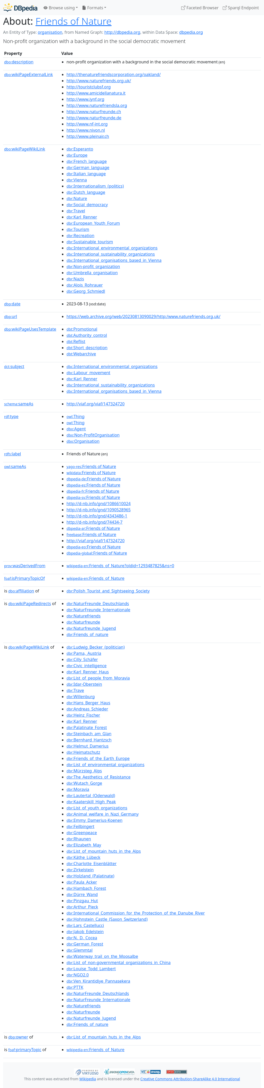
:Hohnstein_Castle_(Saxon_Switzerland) (107, 919)
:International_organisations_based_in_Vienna (114, 260)
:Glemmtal (80, 950)
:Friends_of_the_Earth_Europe (98, 758)
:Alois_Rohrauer (85, 285)
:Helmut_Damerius (88, 746)
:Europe (77, 155)
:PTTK (75, 987)
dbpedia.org (191, 32)
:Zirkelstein (80, 870)
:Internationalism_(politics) (95, 186)
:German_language (88, 167)
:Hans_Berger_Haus (88, 703)
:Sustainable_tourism (90, 242)
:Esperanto (80, 149)
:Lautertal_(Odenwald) (91, 795)
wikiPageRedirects (29, 603)
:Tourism (78, 229)
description (19, 62)
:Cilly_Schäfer (82, 659)
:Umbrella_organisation (92, 272)
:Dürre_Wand (82, 894)
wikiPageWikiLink (24, 149)
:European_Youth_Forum (93, 223)
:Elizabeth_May (84, 845)
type (11, 416)
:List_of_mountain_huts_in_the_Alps (104, 851)
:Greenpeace (82, 832)
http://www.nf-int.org (87, 124)
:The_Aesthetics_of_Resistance (98, 777)
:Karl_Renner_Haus (88, 672)
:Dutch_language (86, 192)
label (12, 454)
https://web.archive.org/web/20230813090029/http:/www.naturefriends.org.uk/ (143, 316)
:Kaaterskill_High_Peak (91, 802)
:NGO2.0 (78, 975)
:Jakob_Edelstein (85, 931)
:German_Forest (85, 944)
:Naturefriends (84, 616)
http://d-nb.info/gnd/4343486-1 (97, 516)
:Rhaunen (79, 839)
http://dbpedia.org (122, 32)
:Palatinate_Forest (87, 727)
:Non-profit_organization (93, 266)
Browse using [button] (59, 8)
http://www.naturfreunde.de (94, 118)
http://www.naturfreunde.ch (94, 111)
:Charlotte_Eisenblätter (92, 863)
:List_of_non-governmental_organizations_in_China (119, 962)
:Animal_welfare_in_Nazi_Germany (103, 814)
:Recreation (80, 235)
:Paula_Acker (82, 882)
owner (18, 1037)
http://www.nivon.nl (86, 130)
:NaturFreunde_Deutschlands (98, 603)
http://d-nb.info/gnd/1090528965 (99, 510)
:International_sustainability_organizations (111, 254)
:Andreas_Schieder (87, 709)
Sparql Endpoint (241, 8)
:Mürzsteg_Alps (84, 771)
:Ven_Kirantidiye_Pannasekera (98, 981)
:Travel (76, 211)
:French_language (87, 161)
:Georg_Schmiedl (86, 291)
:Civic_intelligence (86, 665)
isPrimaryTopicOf (24, 578)
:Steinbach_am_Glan (89, 734)
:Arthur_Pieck (82, 907)
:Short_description (87, 347)
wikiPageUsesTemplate (30, 329)
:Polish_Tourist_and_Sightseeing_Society (108, 591)
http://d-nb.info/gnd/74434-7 (94, 522)
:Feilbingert (80, 826)
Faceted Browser (200, 8)
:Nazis (75, 279)
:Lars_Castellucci (85, 925)
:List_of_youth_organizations (97, 808)
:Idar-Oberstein (84, 684)
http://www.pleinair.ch (88, 136)
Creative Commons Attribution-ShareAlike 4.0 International (190, 1078)
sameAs (18, 404)
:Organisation (83, 441)
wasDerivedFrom (24, 565)
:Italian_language (86, 174)
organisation (50, 32)
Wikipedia (87, 1078)
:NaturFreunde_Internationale (98, 610)
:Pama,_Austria (84, 653)
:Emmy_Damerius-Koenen (94, 820)
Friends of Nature (74, 21)
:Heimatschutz (83, 752)
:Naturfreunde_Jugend (91, 628)
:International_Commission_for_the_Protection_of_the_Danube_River (136, 913)
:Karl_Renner (82, 217)
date (12, 304)
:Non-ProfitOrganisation (93, 435)
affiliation (21, 591)
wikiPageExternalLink (28, 74)
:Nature (77, 198)
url (10, 316)
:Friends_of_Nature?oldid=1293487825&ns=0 (120, 565)
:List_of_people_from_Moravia (98, 678)
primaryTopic (24, 1049)
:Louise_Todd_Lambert (91, 969)
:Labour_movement (88, 372)
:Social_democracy (87, 204)
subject (14, 366)
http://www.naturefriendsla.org (97, 105)
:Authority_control (87, 335)
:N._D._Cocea (82, 938)
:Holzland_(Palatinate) (90, 876)
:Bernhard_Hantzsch (89, 740)
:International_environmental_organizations (112, 248)
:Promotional (82, 329)
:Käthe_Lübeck (83, 857)
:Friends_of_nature (87, 634)
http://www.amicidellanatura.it (96, 93)
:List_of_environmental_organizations (105, 764)
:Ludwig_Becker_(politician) (96, 647)
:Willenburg (81, 696)
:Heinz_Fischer (83, 715)
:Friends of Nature (91, 466)
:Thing (76, 416)
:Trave (75, 690)
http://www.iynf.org (85, 99)
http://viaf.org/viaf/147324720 (96, 404)
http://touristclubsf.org (89, 87)
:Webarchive (81, 354)
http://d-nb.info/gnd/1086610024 (99, 503)
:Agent (76, 429)
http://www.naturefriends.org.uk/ (99, 80)
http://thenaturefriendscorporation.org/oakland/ (114, 74)
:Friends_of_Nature (96, 578)
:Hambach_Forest (86, 888)
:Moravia (78, 789)
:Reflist (76, 341)
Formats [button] (92, 8)
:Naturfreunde (83, 622)
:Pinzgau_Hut (82, 900)
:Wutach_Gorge (84, 783)
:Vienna (77, 180)
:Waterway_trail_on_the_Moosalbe (102, 956)
